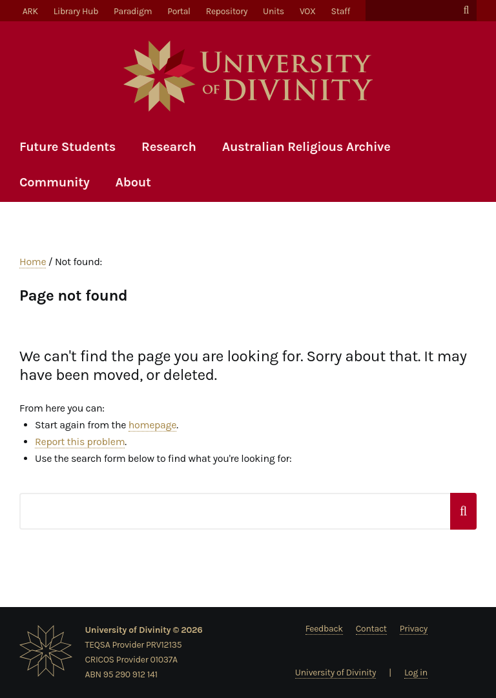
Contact (371, 628)
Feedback (324, 628)
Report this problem (80, 441)
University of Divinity (335, 672)
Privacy (414, 628)
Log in (416, 672)
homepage (152, 425)
